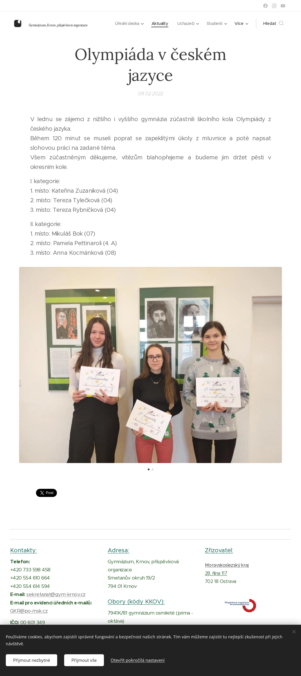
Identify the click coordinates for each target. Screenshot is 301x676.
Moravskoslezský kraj (226, 565)
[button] (273, 23)
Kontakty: (23, 550)
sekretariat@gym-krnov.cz (56, 594)
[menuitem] (126, 23)
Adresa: (118, 550)
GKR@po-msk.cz (29, 611)
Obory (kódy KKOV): (136, 601)
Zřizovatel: (219, 550)
